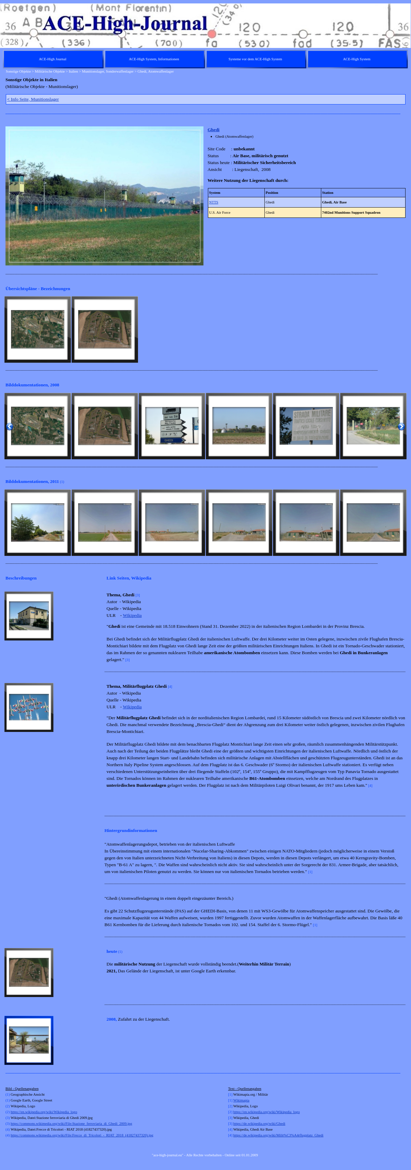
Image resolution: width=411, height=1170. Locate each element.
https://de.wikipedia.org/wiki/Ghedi (259, 1123)
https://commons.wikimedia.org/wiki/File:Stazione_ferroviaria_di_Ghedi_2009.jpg (71, 1123)
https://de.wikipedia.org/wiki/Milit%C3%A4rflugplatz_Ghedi (278, 1135)
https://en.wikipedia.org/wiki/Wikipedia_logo (44, 1112)
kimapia (243, 1100)
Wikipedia (132, 615)
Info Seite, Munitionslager (33, 99)
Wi (235, 1100)
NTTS (214, 202)
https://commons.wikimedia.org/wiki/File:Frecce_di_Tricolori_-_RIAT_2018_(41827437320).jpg (82, 1135)
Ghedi (214, 129)
